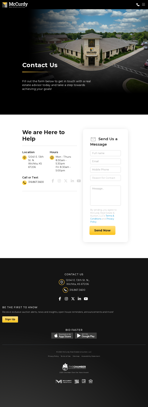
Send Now (102, 230)
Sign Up (10, 319)
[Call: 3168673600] (138, 4)
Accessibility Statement (91, 356)
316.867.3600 (36, 182)
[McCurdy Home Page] (15, 4)
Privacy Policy (53, 356)
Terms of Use (66, 356)
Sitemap (76, 356)
